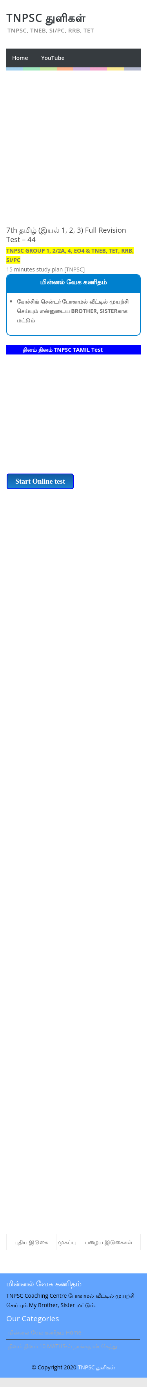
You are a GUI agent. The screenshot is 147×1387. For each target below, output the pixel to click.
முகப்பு (67, 1242)
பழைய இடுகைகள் (108, 1242)
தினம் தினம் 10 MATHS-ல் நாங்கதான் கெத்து (62, 1346)
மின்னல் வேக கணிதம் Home (44, 1332)
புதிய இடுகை (31, 1242)
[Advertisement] (73, 144)
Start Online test (40, 481)
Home (20, 57)
